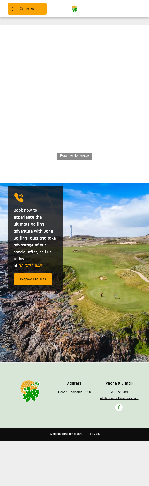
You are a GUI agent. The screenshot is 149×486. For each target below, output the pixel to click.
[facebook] (119, 408)
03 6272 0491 (31, 266)
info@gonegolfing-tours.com (119, 398)
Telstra (77, 433)
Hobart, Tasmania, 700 (73, 392)
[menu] (140, 14)
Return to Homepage (74, 155)
